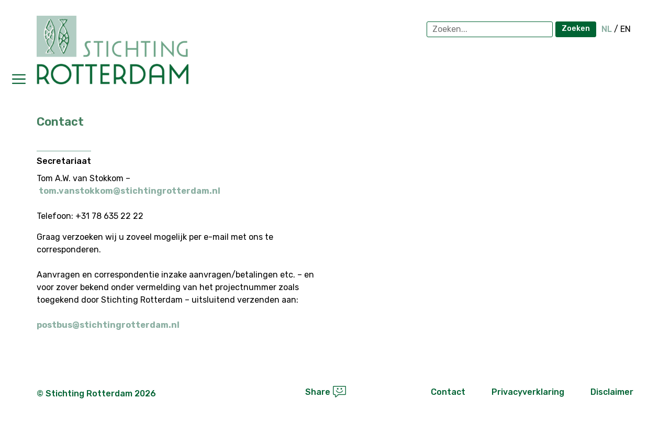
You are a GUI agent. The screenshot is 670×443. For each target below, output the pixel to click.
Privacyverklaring (528, 392)
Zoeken (576, 28)
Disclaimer (611, 392)
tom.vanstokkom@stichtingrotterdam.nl (129, 191)
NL (606, 29)
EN (625, 29)
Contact (448, 392)
